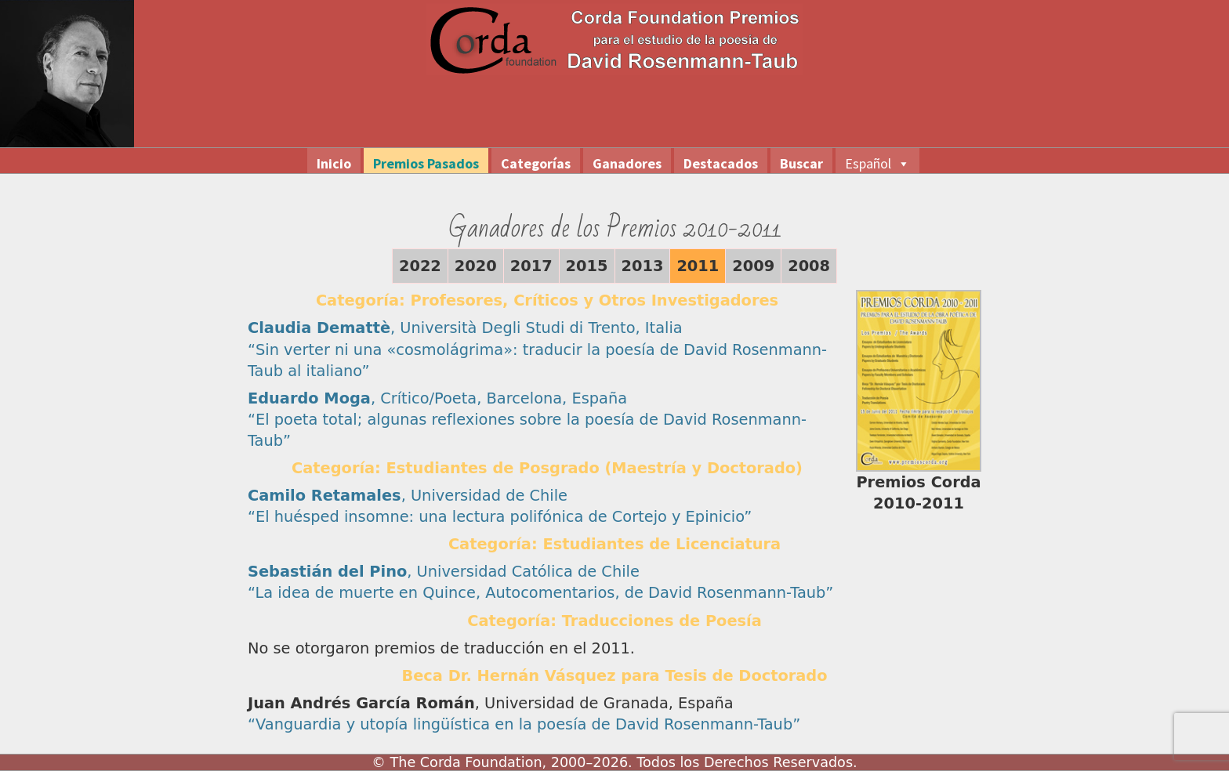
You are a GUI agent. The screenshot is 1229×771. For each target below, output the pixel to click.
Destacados (720, 163)
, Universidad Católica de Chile (444, 572)
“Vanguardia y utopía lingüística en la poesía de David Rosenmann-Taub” (524, 724)
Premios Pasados (426, 163)
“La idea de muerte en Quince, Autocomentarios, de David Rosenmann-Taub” (540, 593)
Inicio (334, 163)
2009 (753, 266)
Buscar (801, 163)
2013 (643, 266)
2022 (420, 266)
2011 (697, 266)
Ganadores (627, 163)
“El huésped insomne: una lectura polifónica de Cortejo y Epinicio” (500, 517)
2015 (587, 266)
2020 (476, 266)
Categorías (536, 163)
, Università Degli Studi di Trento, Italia (465, 328)
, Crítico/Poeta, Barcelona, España (437, 398)
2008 (809, 266)
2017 (531, 266)
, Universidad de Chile (407, 496)
